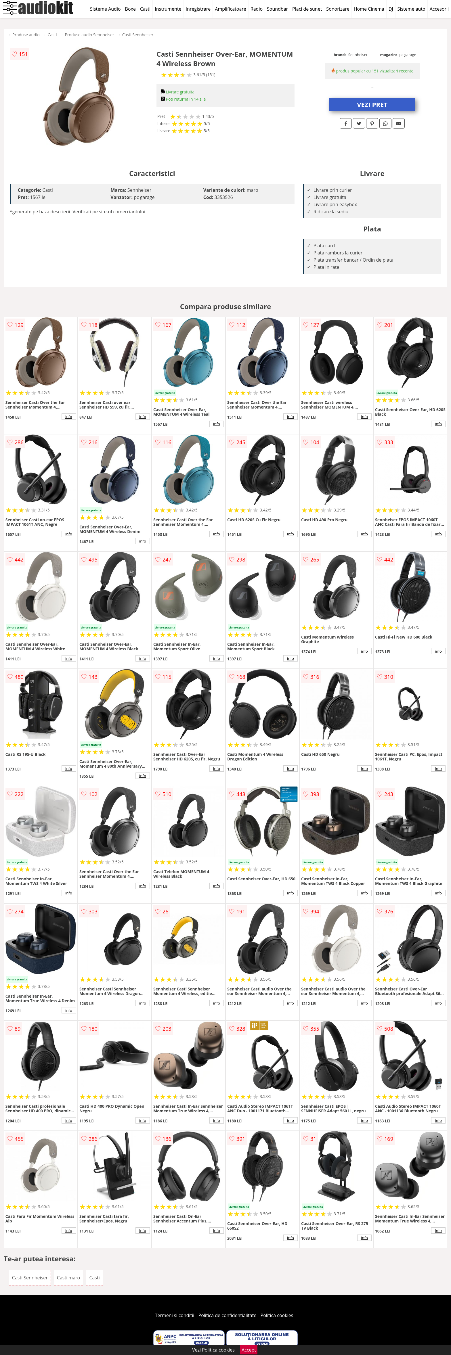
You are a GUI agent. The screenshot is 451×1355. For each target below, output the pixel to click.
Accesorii (439, 9)
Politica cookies (277, 1315)
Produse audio (26, 34)
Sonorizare (337, 9)
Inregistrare (198, 9)
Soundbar (277, 9)
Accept (249, 1350)
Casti (145, 9)
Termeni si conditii (174, 1315)
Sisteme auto (411, 9)
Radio (257, 9)
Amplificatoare (230, 9)
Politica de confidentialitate (227, 1315)
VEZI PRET (372, 104)
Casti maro (68, 1277)
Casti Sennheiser (137, 34)
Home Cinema (369, 9)
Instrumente (168, 9)
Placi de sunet (307, 9)
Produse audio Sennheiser (89, 34)
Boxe (130, 9)
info (68, 416)
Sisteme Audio (105, 9)
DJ (391, 9)
